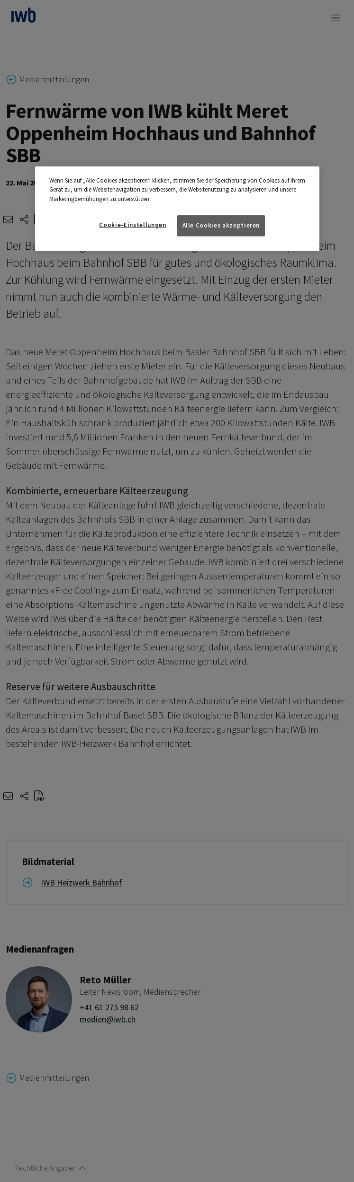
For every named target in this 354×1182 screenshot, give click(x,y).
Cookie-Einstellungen (132, 225)
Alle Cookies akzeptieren (221, 225)
